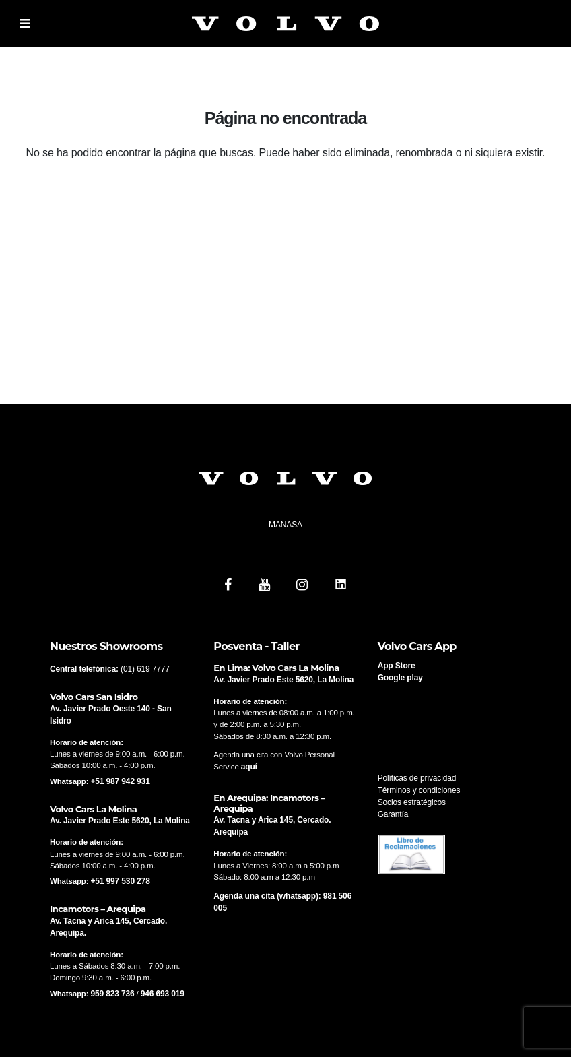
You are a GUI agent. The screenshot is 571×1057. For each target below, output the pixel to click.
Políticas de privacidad (417, 778)
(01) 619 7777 (145, 669)
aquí (249, 766)
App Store (396, 665)
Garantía (393, 814)
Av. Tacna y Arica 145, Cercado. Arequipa (272, 826)
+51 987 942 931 (119, 781)
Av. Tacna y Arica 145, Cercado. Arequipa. (108, 927)
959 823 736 (112, 993)
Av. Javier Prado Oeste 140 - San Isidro (111, 715)
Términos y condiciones (419, 790)
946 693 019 (162, 993)
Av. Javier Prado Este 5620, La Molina (120, 820)
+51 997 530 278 (119, 881)
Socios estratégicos (412, 802)
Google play (400, 677)
